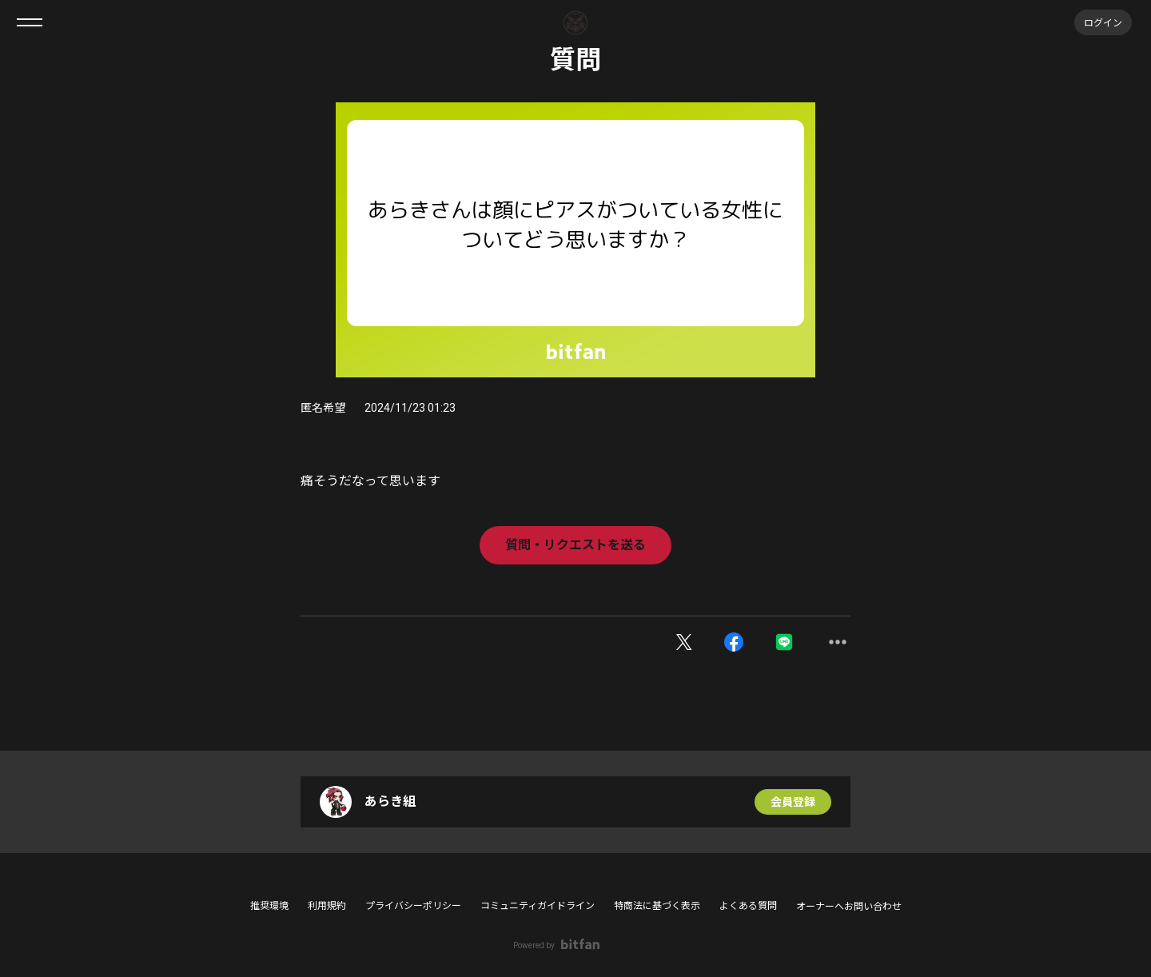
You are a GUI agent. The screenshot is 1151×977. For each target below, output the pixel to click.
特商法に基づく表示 (657, 905)
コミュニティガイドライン (537, 905)
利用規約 (327, 905)
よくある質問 (748, 905)
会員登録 (793, 802)
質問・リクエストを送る (575, 544)
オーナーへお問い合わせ (849, 906)
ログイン (1103, 22)
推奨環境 (269, 905)
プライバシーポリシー (413, 905)
